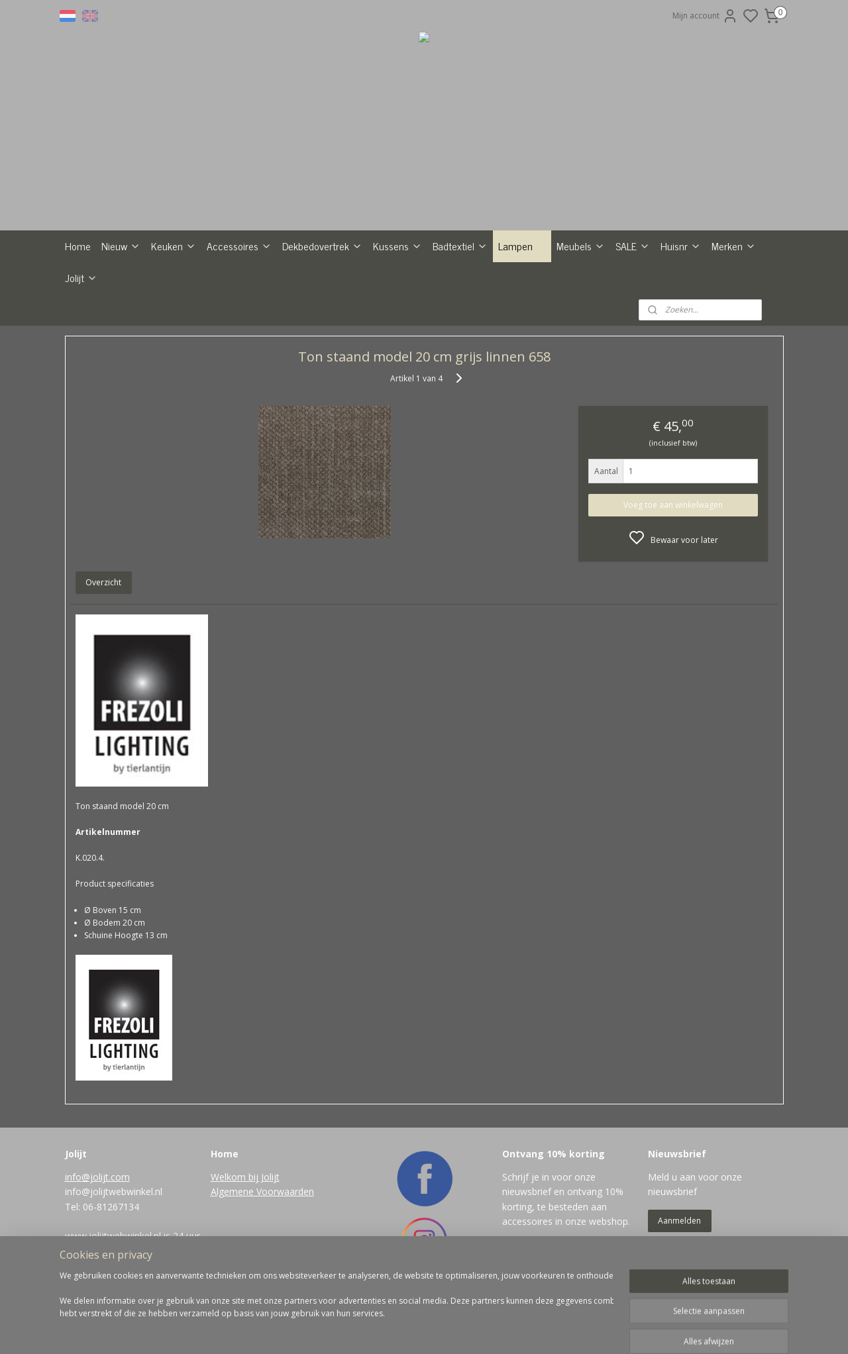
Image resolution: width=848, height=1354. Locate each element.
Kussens (397, 245)
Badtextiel (460, 245)
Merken (734, 245)
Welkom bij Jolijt (245, 1177)
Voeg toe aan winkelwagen (673, 504)
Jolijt (81, 277)
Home (78, 245)
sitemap (451, 1330)
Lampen (522, 245)
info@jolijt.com (97, 1177)
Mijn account (705, 16)
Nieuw (120, 245)
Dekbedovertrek (322, 245)
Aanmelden (679, 1220)
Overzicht (103, 582)
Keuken (173, 245)
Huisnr (681, 245)
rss (479, 1330)
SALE (632, 245)
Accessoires (239, 245)
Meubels (580, 245)
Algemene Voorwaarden (262, 1191)
